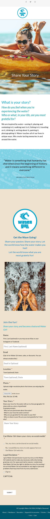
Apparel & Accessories (32, 512)
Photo (6, 383)
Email (5, 352)
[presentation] (18, 483)
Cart (35, 515)
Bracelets (20, 512)
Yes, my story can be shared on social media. (22, 443)
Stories (43, 512)
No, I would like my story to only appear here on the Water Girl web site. (23, 449)
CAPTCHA (7, 476)
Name (5, 335)
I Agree (7, 472)
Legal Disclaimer (11, 455)
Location (7, 369)
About (4, 512)
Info (30, 515)
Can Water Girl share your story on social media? (24, 437)
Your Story (8, 401)
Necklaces (11, 512)
